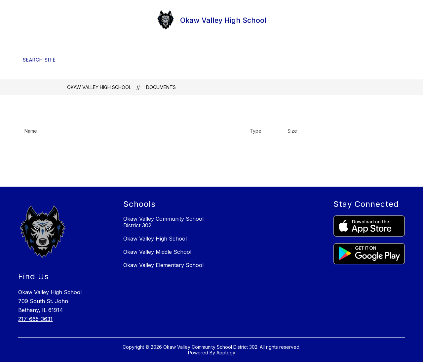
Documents (161, 87)
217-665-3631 (35, 319)
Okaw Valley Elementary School (163, 265)
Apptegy (225, 352)
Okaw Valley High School (99, 87)
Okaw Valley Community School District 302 (163, 222)
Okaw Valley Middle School (157, 252)
